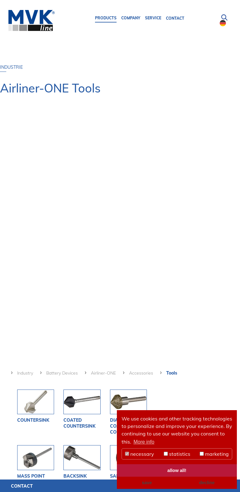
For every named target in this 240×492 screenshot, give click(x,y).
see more (40, 404)
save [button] (147, 482)
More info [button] (143, 442)
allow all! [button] (177, 470)
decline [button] (207, 482)
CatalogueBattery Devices (205, 299)
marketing (214, 454)
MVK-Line (27, 428)
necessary (139, 454)
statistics (177, 454)
